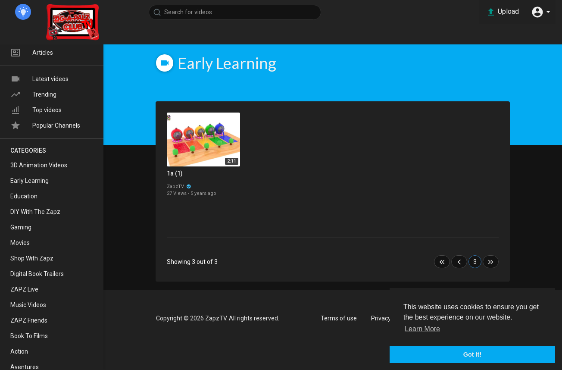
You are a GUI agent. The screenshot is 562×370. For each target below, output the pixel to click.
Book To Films (29, 335)
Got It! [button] (472, 354)
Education (23, 196)
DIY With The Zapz (35, 211)
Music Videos (28, 304)
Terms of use (339, 318)
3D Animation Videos (38, 165)
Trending (33, 94)
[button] (540, 12)
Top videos (36, 110)
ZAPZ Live (24, 289)
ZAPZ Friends (28, 320)
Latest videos (39, 79)
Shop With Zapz (31, 258)
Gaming (20, 227)
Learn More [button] (422, 328)
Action (19, 351)
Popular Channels (45, 125)
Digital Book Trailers (37, 273)
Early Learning (29, 180)
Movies (20, 242)
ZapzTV (179, 186)
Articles (31, 52)
